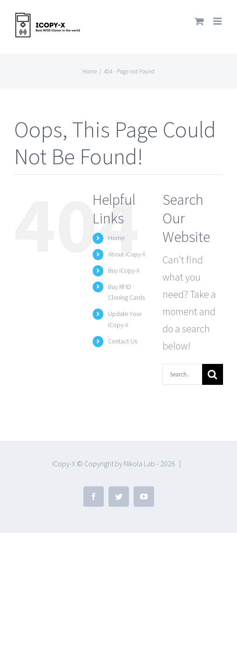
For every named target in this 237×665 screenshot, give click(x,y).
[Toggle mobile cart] (199, 21)
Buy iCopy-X (124, 270)
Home (116, 238)
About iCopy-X (127, 254)
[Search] (212, 374)
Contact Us (122, 341)
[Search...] (182, 374)
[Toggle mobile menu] (218, 21)
